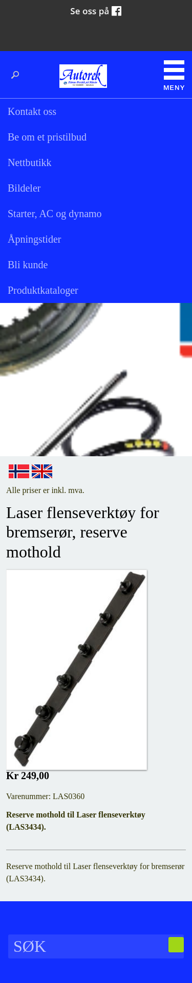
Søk (18, 75)
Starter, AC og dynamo (55, 213)
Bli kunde (28, 264)
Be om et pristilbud (47, 137)
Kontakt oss (32, 111)
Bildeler (24, 188)
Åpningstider (34, 239)
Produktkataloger (43, 290)
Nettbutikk (30, 162)
